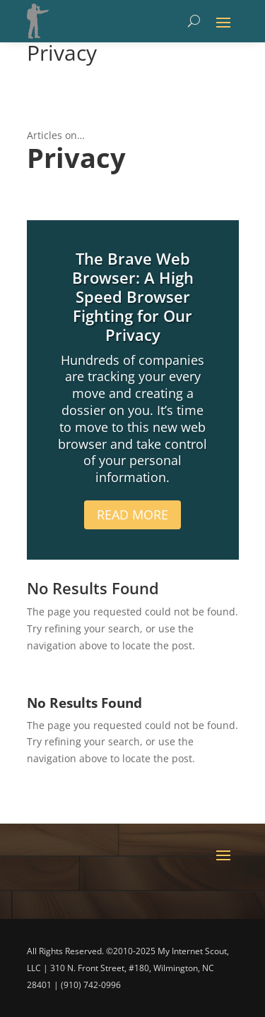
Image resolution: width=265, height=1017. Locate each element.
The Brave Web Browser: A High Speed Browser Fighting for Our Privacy (133, 297)
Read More (132, 514)
